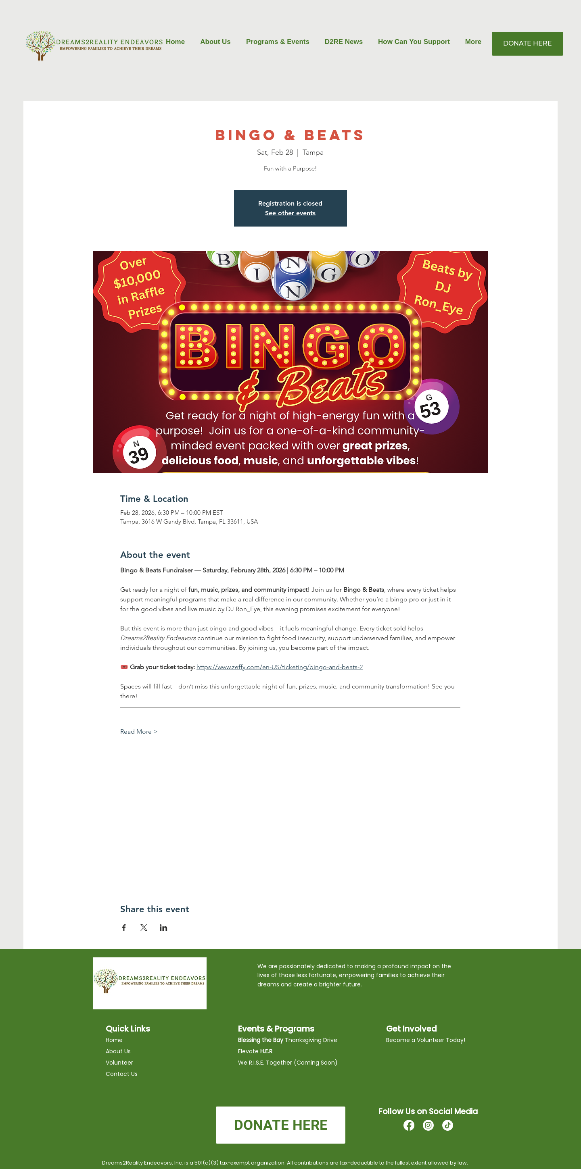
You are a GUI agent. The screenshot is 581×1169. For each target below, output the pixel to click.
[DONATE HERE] (527, 44)
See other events (290, 213)
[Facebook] (408, 1125)
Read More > (139, 731)
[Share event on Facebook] (124, 927)
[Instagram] (428, 1125)
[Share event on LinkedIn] (163, 927)
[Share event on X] (144, 927)
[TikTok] (447, 1125)
